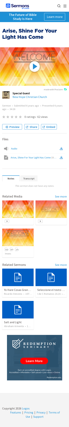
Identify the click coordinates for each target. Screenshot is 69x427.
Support (38, 416)
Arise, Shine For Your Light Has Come (35, 157)
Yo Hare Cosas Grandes (18, 290)
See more (61, 196)
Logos (25, 408)
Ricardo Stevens (13, 293)
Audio (14, 148)
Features (15, 412)
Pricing (28, 412)
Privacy (40, 412)
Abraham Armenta (14, 326)
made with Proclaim (55, 89)
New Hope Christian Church (30, 97)
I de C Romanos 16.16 (49, 293)
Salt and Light (13, 322)
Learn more (55, 17)
